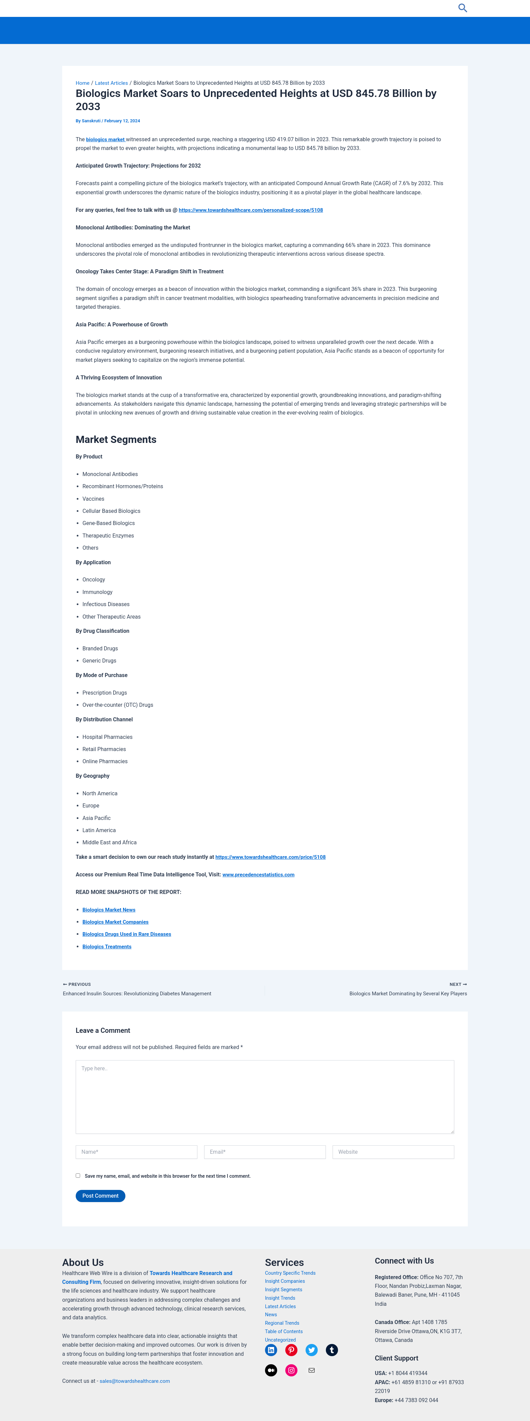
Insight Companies (286, 1281)
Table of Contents (285, 1331)
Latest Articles (281, 1306)
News (271, 1315)
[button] (463, 8)
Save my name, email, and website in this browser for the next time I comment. (168, 1176)
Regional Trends (283, 1323)
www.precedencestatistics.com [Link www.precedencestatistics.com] (260, 874)
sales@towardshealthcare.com (137, 1381)
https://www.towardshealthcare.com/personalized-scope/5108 (255, 210)
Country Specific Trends (291, 1273)
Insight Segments (284, 1290)
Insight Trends (281, 1298)
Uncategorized (281, 1340)
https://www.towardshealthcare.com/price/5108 (273, 857)
